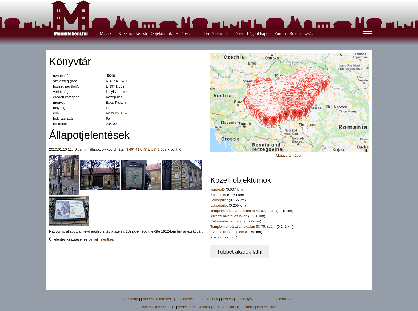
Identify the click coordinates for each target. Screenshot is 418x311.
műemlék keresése (158, 299)
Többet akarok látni (239, 252)
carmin (83, 149)
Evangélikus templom (227, 232)
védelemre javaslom (194, 307)
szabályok (246, 299)
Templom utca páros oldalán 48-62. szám (242, 211)
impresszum (266, 307)
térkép (228, 299)
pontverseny (208, 299)
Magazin (107, 33)
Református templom (226, 221)
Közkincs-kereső (132, 33)
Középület (218, 195)
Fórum (280, 33)
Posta (214, 237)
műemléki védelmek (157, 307)
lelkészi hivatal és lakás (228, 216)
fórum (263, 299)
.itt (197, 33)
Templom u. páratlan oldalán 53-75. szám (242, 227)
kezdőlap (131, 299)
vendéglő (217, 189)
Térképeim (213, 33)
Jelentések (234, 33)
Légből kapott (259, 33)
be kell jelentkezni (102, 239)
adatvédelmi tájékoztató (233, 307)
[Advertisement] (209, 270)
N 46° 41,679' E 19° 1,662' (146, 149)
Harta (110, 108)
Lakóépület (219, 200)
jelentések (186, 299)
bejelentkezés (283, 299)
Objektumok (161, 33)
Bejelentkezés (301, 33)
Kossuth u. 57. (117, 113)
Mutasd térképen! (289, 155)
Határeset (184, 33)
